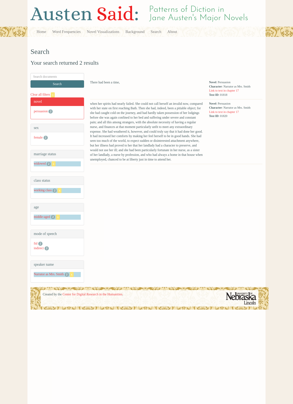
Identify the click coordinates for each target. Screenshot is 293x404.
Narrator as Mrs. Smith (49, 274)
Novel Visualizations (103, 31)
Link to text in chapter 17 (224, 90)
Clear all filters (43, 94)
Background (135, 31)
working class (43, 190)
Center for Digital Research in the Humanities (92, 294)
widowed (40, 163)
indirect (39, 248)
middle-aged (42, 216)
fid (35, 243)
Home (41, 31)
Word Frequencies (66, 31)
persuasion (41, 111)
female (38, 137)
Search (156, 31)
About (172, 31)
